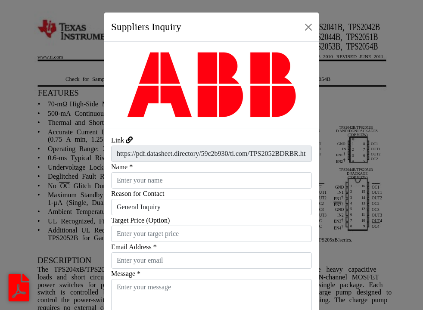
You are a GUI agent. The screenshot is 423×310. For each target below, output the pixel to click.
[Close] (308, 27)
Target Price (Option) (140, 220)
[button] (120, 85)
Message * (125, 273)
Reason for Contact (138, 193)
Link (117, 140)
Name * (122, 166)
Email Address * (134, 247)
